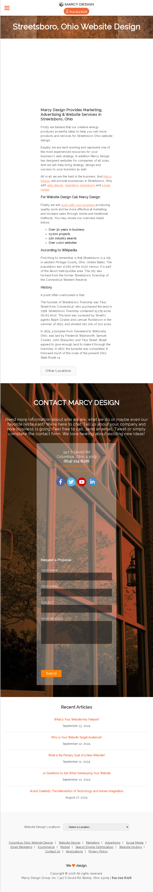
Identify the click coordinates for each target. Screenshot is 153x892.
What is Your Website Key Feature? (76, 719)
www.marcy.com (76, 470)
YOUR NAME (49, 570)
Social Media (135, 842)
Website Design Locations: (42, 827)
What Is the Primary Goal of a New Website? (76, 755)
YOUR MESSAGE (52, 618)
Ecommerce (46, 847)
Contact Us (52, 851)
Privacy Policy (98, 851)
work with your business (78, 205)
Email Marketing (21, 847)
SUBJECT (47, 602)
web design (55, 185)
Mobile (65, 847)
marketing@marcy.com (76, 466)
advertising (87, 185)
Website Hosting (130, 847)
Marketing (93, 842)
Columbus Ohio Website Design (31, 842)
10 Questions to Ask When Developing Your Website (77, 773)
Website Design (69, 842)
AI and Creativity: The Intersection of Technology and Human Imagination (76, 791)
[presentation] (71, 657)
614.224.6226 (76, 11)
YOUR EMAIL (49, 586)
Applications (74, 851)
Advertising (113, 842)
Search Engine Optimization (95, 847)
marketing (72, 185)
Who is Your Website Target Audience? (76, 737)
